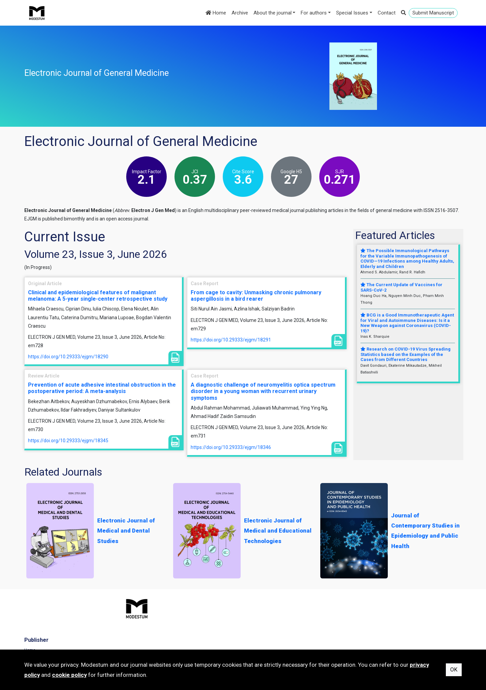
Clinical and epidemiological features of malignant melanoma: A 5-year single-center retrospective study (97, 295)
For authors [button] (314, 13)
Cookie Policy (374, 631)
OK (453, 669)
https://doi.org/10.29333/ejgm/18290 (68, 356)
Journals (145, 622)
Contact (387, 13)
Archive (240, 13)
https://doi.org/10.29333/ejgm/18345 (68, 440)
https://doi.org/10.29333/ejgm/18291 (231, 339)
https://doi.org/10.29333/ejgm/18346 (231, 447)
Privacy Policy (375, 622)
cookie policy (69, 674)
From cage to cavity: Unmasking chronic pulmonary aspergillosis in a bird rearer (256, 295)
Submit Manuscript (433, 13)
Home (216, 13)
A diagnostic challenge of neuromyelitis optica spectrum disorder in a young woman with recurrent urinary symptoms (263, 391)
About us (258, 631)
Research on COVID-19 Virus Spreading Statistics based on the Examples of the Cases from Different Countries (405, 354)
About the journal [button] (272, 13)
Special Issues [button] (352, 13)
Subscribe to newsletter (159, 640)
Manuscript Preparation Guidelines (282, 640)
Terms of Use (374, 612)
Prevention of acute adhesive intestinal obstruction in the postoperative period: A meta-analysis (102, 388)
